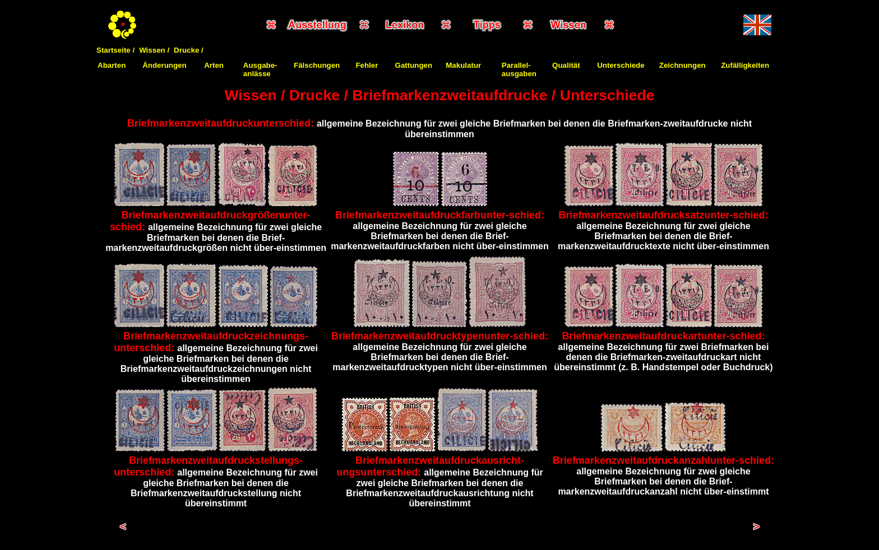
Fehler (366, 65)
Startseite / (115, 50)
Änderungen (164, 65)
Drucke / (188, 50)
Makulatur (463, 65)
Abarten (112, 65)
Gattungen (414, 65)
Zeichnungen (682, 65)
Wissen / (154, 50)
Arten (214, 65)
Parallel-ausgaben (519, 69)
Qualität (566, 65)
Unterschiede (620, 65)
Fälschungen (317, 65)
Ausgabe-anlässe (260, 69)
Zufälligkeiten (745, 65)
